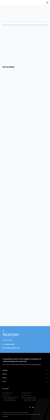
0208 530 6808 (27, 395)
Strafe (7, 416)
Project (7, 364)
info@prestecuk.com (8, 392)
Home (4, 364)
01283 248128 (7, 395)
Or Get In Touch (7, 340)
